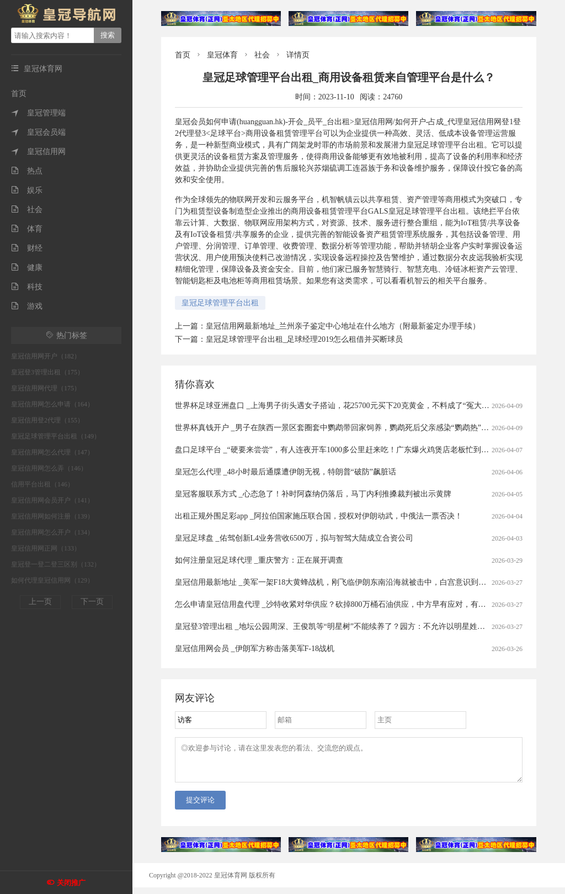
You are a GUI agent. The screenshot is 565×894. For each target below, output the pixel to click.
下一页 (92, 601)
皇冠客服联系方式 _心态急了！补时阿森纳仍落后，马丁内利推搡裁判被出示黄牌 (313, 494)
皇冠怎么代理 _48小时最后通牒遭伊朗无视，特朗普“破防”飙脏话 (285, 472)
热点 (26, 171)
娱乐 (26, 190)
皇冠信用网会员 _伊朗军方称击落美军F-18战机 (254, 648)
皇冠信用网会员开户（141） (52, 500)
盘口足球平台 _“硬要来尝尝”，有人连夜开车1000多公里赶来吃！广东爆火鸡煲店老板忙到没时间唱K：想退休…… (369, 450)
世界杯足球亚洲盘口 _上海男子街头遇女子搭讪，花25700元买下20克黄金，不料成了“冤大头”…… (341, 405)
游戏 (26, 306)
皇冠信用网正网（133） (46, 548)
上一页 (40, 601)
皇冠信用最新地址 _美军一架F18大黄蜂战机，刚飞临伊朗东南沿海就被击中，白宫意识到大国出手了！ (350, 582)
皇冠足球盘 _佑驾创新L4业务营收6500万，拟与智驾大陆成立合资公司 (294, 538)
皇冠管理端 (38, 113)
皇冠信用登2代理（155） (47, 420)
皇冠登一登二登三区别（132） (55, 564)
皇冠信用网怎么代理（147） (52, 452)
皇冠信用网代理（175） (46, 388)
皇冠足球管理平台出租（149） (55, 436)
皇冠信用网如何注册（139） (52, 516)
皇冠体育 (222, 55)
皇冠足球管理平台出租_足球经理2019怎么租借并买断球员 (304, 339)
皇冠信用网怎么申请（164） (52, 404)
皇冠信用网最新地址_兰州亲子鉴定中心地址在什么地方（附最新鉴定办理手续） (343, 326)
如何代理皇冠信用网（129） (52, 580)
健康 (26, 267)
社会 (26, 209)
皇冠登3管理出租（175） (47, 372)
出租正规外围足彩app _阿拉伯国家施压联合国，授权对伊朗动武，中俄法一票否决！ (318, 516)
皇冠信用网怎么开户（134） (52, 532)
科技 (26, 287)
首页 (18, 93)
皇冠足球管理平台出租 (220, 303)
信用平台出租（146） (42, 484)
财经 (26, 248)
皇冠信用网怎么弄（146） (49, 468)
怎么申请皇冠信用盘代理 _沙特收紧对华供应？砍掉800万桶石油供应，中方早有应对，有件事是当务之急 (353, 604)
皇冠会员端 (38, 132)
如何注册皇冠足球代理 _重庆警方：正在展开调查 (259, 560)
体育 (26, 229)
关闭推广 (71, 883)
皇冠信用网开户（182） (46, 356)
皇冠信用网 (38, 151)
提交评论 (200, 806)
